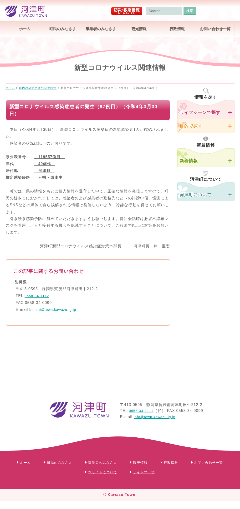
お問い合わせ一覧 (215, 29)
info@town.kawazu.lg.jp (157, 417)
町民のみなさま (62, 29)
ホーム (25, 29)
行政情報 (177, 29)
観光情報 (139, 29)
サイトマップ (170, 472)
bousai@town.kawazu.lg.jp (55, 310)
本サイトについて (125, 472)
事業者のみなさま (101, 29)
